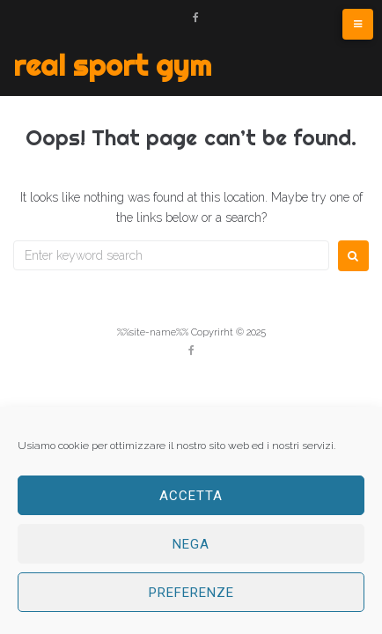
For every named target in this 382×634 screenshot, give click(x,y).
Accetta (191, 496)
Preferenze (191, 593)
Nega (191, 544)
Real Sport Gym (112, 65)
